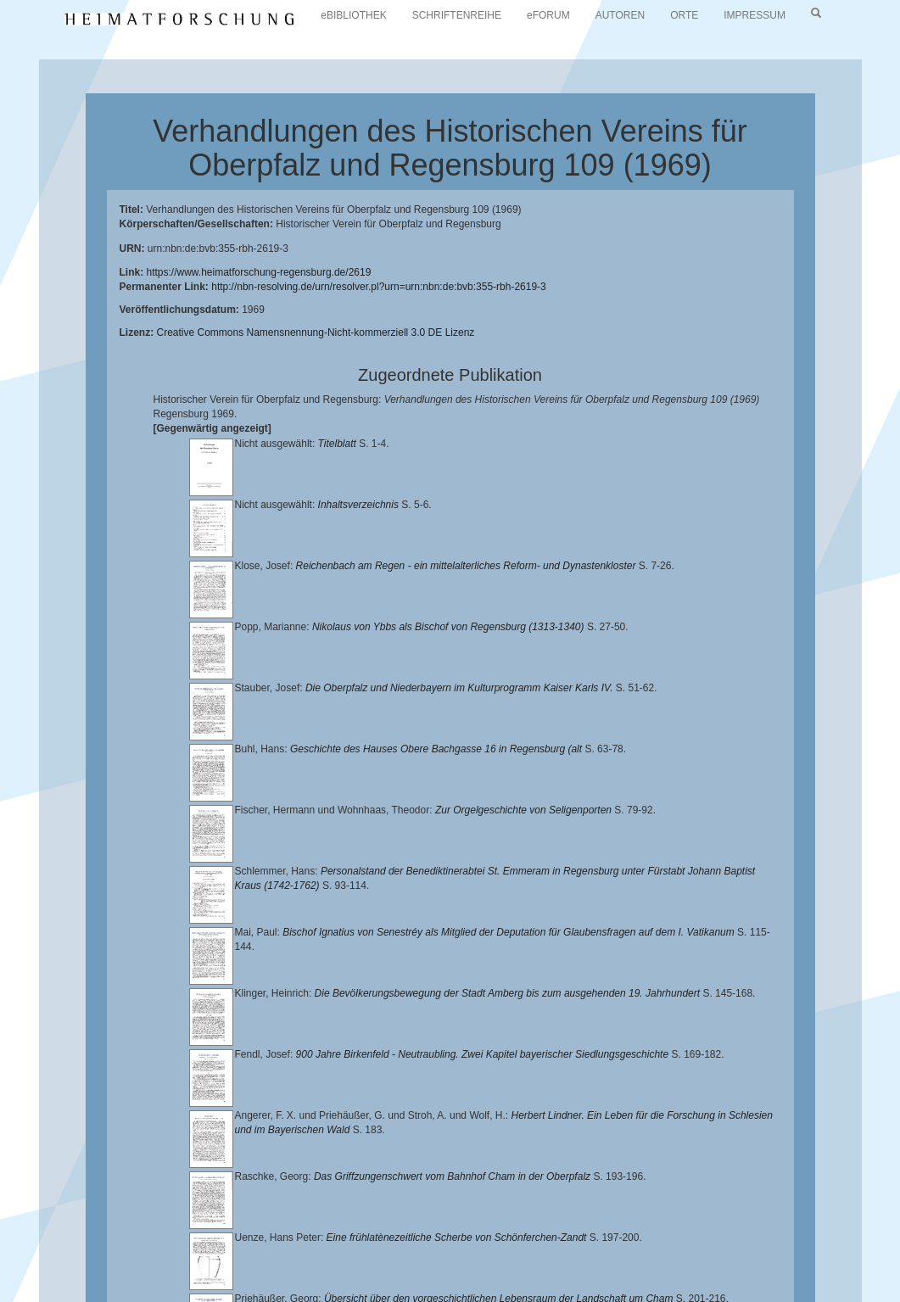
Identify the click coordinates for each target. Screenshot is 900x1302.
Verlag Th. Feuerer (289, 1265)
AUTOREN (620, 15)
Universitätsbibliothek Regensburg (486, 1238)
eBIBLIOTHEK (353, 15)
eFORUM (548, 15)
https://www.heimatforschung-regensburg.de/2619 (259, 272)
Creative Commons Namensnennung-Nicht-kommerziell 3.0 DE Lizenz (316, 332)
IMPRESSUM (754, 15)
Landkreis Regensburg (514, 1251)
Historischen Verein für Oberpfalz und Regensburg (321, 1251)
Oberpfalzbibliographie (656, 1265)
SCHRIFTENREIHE (456, 15)
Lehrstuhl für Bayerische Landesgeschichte (688, 1238)
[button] (5, 1296)
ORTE (684, 15)
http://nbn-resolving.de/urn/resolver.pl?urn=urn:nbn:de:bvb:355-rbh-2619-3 (378, 287)
